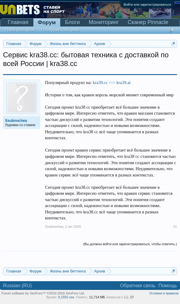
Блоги (72, 22)
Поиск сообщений (20, 30)
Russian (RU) (17, 285)
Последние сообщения (60, 30)
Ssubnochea (54, 226)
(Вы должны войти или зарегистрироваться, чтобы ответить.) (130, 244)
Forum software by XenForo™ (43, 293)
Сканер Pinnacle (148, 22)
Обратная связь (137, 285)
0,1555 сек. (66, 297)
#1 (175, 226)
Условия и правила (163, 293)
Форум (47, 23)
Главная (18, 22)
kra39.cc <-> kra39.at (111, 82)
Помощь (167, 285)
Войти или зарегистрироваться (147, 4)
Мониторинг (104, 22)
